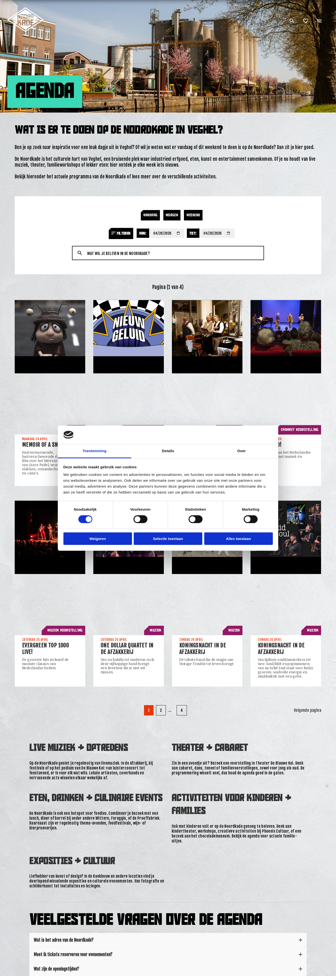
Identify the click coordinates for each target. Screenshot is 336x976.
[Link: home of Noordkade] (25, 9)
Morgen (172, 215)
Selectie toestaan (168, 539)
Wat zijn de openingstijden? (168, 969)
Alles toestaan (238, 539)
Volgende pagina (307, 710)
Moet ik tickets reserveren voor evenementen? (168, 954)
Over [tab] (241, 451)
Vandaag (150, 215)
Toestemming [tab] (95, 451)
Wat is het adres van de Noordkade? (168, 940)
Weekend (193, 215)
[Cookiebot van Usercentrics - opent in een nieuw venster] (251, 434)
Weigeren (97, 539)
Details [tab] (168, 451)
